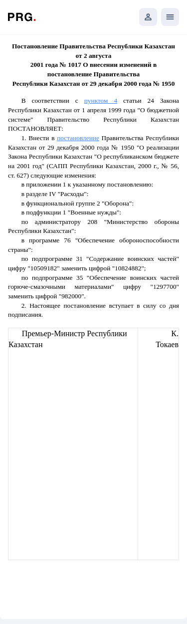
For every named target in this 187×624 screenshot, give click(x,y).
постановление (78, 138)
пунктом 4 (100, 100)
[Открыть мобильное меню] (170, 17)
